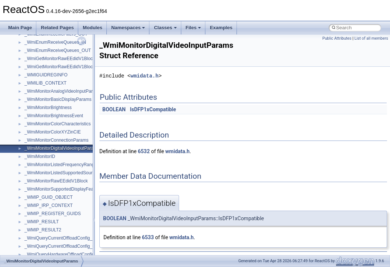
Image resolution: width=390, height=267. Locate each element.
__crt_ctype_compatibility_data (55, 109)
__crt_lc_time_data (43, 150)
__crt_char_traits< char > (49, 93)
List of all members (371, 38)
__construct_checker (45, 60)
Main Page (20, 27)
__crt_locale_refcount (45, 183)
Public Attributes (336, 38)
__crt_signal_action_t (45, 248)
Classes (165, 27)
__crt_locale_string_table (49, 191)
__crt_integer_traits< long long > (56, 142)
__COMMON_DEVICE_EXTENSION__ (63, 52)
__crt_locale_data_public (49, 166)
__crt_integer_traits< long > (51, 134)
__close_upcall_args (44, 44)
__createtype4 (38, 77)
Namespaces (128, 27)
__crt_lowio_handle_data (49, 207)
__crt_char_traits (40, 85)
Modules (92, 27)
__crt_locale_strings (44, 199)
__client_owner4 (40, 36)
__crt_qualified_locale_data (51, 224)
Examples (221, 27)
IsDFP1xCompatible (153, 109)
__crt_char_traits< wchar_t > (52, 101)
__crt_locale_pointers (45, 175)
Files (193, 27)
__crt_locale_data (42, 158)
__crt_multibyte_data (45, 215)
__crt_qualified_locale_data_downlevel (62, 232)
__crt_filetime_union (44, 118)
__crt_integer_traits (43, 126)
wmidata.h (144, 75)
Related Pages (57, 27)
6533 (148, 237)
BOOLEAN (114, 109)
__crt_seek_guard (42, 240)
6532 (144, 151)
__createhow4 (38, 69)
